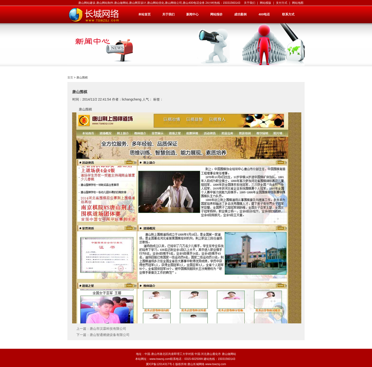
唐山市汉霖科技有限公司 (108, 328)
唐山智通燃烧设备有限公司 (110, 335)
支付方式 (281, 3)
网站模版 (265, 3)
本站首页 (144, 14)
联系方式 (288, 14)
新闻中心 (192, 14)
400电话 (264, 14)
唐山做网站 (229, 354)
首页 (70, 77)
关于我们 (249, 3)
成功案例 (240, 14)
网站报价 (216, 14)
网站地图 (297, 3)
